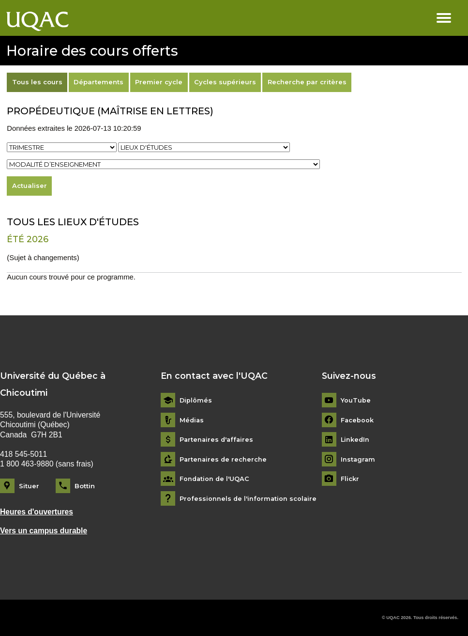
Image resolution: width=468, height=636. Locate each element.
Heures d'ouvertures (37, 512)
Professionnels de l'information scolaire (249, 498)
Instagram (358, 459)
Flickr (350, 478)
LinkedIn (355, 439)
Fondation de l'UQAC (215, 478)
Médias (192, 420)
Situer (29, 486)
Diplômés (196, 400)
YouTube (356, 400)
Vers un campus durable (44, 531)
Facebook (357, 420)
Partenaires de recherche (224, 459)
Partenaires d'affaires (218, 439)
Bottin (85, 486)
